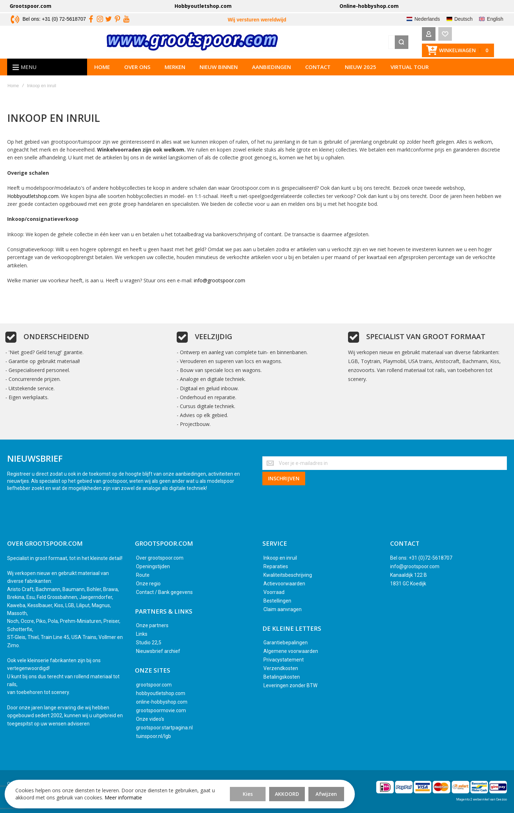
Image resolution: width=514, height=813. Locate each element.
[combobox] (289, 43)
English (495, 19)
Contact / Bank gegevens (164, 592)
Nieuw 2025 (360, 69)
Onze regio (148, 583)
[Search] (381, 43)
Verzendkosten (280, 668)
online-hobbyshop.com (161, 702)
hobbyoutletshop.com (160, 693)
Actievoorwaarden (284, 583)
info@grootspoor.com (219, 283)
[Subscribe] (283, 478)
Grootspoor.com (30, 6)
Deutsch (463, 19)
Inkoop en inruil (280, 558)
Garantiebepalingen (285, 643)
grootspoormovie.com (161, 710)
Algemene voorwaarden (290, 651)
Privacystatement (283, 660)
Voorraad (273, 592)
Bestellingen (277, 601)
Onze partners (152, 626)
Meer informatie (105, 795)
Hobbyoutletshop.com (203, 6)
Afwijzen (235, 787)
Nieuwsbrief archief (158, 651)
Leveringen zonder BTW (290, 686)
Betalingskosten (281, 677)
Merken (175, 69)
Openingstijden (153, 566)
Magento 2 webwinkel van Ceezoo (481, 799)
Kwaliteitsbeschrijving (287, 575)
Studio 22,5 (148, 643)
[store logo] (93, 44)
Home (102, 69)
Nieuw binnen (219, 69)
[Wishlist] (425, 43)
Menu (28, 69)
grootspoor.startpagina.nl (164, 727)
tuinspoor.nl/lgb (153, 736)
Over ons (137, 69)
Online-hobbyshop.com (369, 6)
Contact (318, 69)
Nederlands (427, 19)
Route (143, 575)
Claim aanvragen (282, 609)
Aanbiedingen (271, 69)
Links (141, 634)
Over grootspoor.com (159, 558)
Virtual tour (409, 69)
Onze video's (150, 719)
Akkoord (196, 787)
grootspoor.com (154, 685)
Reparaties (275, 566)
